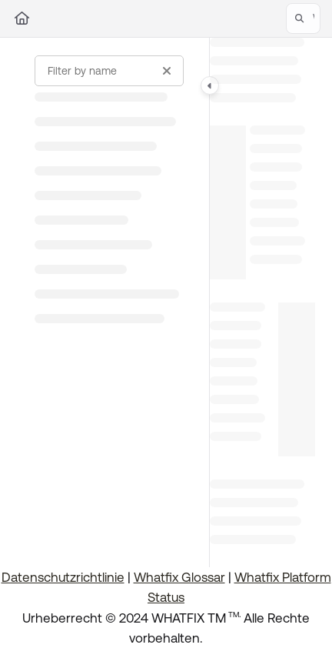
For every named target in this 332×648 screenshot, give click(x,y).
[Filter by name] (109, 70)
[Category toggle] (210, 85)
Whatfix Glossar (179, 577)
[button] (303, 18)
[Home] (22, 18)
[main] (262, 302)
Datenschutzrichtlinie (63, 577)
